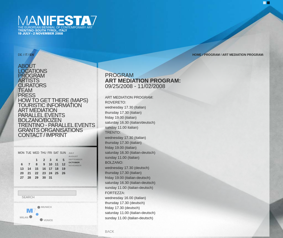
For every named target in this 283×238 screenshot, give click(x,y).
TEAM (25, 90)
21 (29, 173)
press (26, 95)
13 (21, 168)
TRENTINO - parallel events (56, 125)
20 (21, 173)
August (73, 156)
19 (63, 168)
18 (56, 168)
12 (63, 164)
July (71, 153)
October (74, 162)
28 (29, 177)
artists (28, 80)
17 (50, 168)
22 (36, 173)
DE (20, 54)
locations (32, 70)
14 (29, 168)
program (31, 75)
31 (50, 177)
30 (44, 177)
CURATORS (32, 85)
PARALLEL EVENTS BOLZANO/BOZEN (41, 118)
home (196, 54)
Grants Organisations (50, 130)
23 (44, 173)
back (109, 232)
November (75, 165)
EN (32, 54)
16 (44, 168)
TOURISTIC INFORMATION (50, 105)
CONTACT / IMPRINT (42, 135)
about (27, 66)
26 (63, 173)
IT (26, 54)
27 (21, 177)
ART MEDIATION (37, 110)
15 (36, 168)
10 (50, 164)
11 (56, 164)
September (75, 159)
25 (56, 173)
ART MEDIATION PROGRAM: (243, 54)
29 (36, 177)
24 (50, 173)
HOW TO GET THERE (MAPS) (53, 100)
